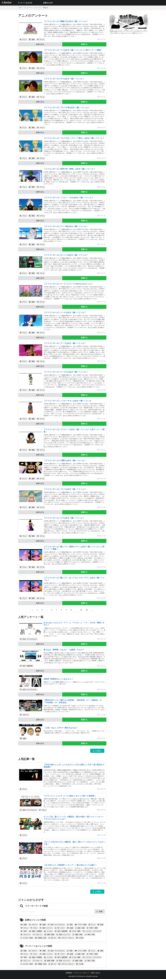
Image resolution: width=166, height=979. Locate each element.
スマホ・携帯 (75, 931)
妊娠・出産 (80, 928)
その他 (79, 938)
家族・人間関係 (35, 931)
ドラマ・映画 (80, 924)
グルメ (42, 810)
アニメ (23, 39)
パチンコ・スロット (66, 938)
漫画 (31, 39)
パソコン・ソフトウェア (92, 931)
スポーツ (24, 715)
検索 (99, 911)
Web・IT (37, 934)
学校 (24, 931)
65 (81, 610)
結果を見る (40, 44)
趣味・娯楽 (77, 934)
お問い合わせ (95, 973)
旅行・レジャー (46, 928)
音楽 (69, 924)
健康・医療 (49, 934)
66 (87, 610)
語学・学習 (90, 934)
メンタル (48, 931)
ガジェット (25, 934)
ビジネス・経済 (27, 938)
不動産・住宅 (40, 938)
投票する (84, 44)
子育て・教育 (92, 928)
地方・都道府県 (26, 666)
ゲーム (40, 39)
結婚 (70, 928)
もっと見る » (97, 751)
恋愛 (23, 738)
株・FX (52, 938)
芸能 (23, 924)
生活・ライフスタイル (28, 639)
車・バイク (60, 928)
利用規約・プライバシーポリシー (78, 973)
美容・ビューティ (63, 934)
